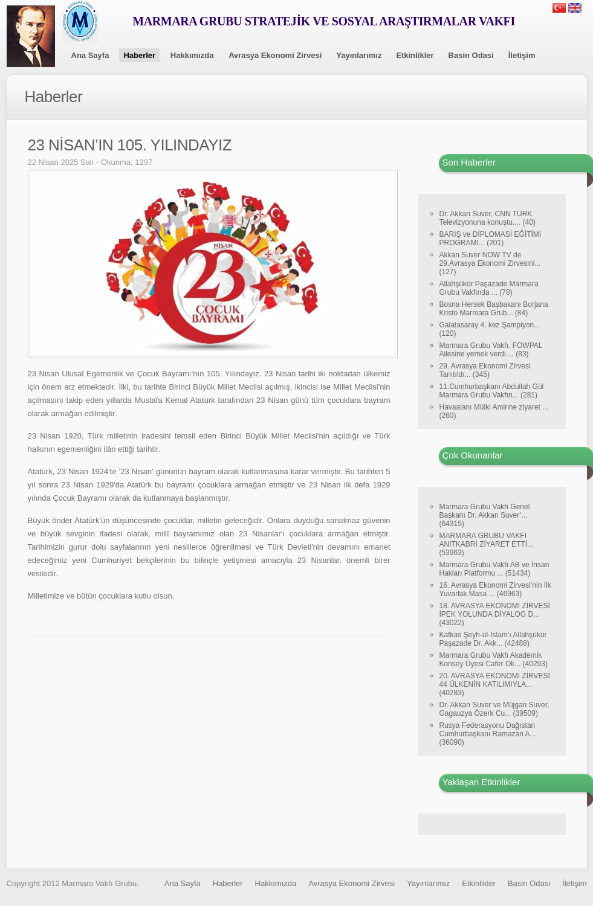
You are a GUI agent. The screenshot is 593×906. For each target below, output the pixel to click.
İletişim (522, 55)
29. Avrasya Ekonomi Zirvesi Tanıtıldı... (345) (485, 370)
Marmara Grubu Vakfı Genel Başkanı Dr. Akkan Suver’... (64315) (484, 515)
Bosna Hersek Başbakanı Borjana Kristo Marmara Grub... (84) (493, 308)
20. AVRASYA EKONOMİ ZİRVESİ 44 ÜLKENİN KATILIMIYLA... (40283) (494, 684)
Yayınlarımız (358, 55)
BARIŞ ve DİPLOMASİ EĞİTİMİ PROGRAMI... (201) (490, 238)
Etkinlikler (414, 55)
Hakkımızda (192, 55)
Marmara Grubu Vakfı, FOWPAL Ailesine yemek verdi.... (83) (490, 349)
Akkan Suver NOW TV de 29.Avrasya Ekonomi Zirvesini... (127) (490, 263)
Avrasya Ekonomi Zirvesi (275, 55)
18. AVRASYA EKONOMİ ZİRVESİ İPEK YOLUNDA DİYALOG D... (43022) (494, 614)
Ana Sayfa (90, 55)
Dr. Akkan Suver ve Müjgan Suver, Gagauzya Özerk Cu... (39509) (494, 709)
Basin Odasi (471, 55)
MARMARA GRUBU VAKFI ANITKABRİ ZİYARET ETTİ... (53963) (486, 544)
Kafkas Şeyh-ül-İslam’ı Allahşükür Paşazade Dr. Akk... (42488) (493, 639)
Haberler (139, 55)
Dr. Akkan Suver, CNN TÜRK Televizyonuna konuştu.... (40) (487, 218)
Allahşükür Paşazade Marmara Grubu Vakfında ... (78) (489, 288)
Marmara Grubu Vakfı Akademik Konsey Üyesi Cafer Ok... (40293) (493, 659)
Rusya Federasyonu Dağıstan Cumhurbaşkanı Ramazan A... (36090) (487, 734)
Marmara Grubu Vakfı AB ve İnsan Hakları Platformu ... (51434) (494, 569)
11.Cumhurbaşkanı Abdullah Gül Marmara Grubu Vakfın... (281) (491, 390)
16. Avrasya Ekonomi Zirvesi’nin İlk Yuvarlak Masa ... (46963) (495, 589)
